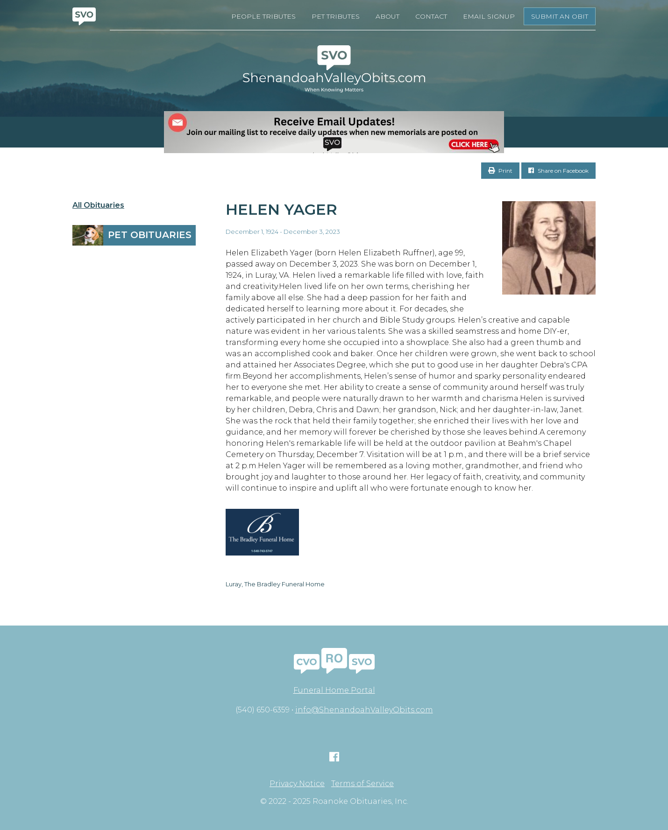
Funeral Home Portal (334, 690)
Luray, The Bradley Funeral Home (275, 584)
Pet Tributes (336, 16)
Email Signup (489, 16)
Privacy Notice (297, 784)
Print (500, 170)
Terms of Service (362, 784)
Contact (431, 16)
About (387, 16)
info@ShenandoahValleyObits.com (364, 709)
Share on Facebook (558, 170)
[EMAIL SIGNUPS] (334, 132)
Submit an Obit (559, 16)
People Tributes (263, 16)
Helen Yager (281, 209)
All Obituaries (98, 205)
